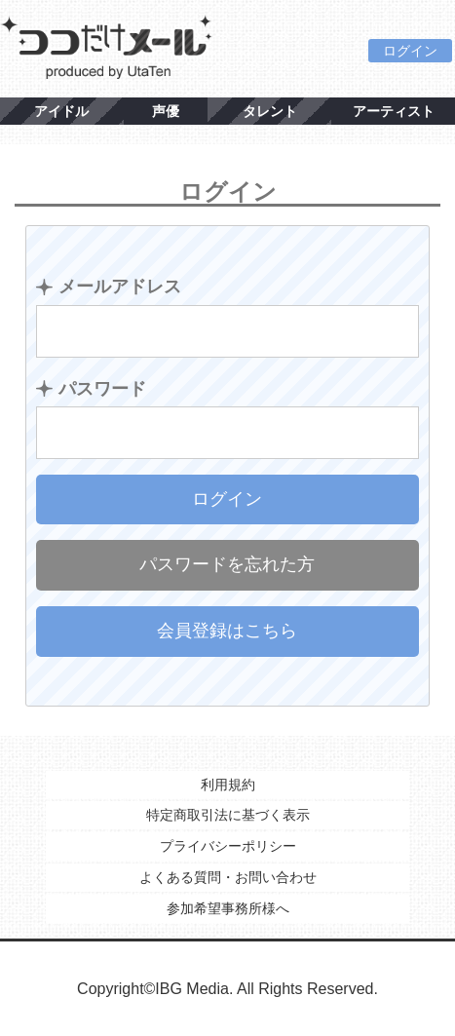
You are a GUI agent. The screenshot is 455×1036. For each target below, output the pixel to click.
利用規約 (228, 784)
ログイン (410, 51)
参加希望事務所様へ (228, 908)
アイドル (61, 111)
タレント (270, 111)
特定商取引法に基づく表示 (228, 815)
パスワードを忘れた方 (227, 564)
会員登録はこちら (227, 630)
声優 (165, 111)
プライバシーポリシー (228, 846)
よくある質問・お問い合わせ (228, 877)
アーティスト (394, 111)
